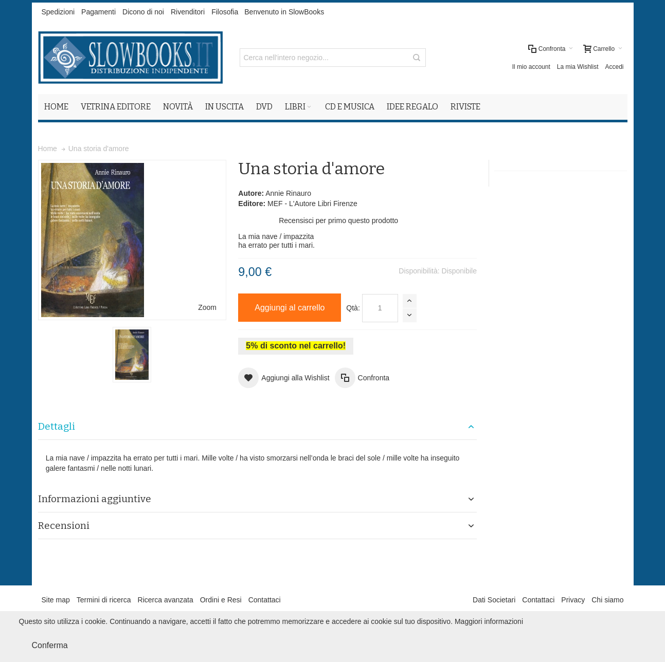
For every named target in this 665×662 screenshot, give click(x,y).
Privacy (573, 600)
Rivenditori (188, 12)
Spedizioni (58, 12)
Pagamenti (98, 12)
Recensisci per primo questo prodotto (338, 220)
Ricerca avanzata (165, 600)
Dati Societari (494, 600)
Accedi (614, 66)
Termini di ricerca (104, 600)
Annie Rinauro (288, 193)
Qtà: (353, 308)
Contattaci (264, 600)
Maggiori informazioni (489, 621)
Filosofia (224, 12)
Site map (56, 600)
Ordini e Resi (221, 600)
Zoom (207, 307)
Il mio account (531, 66)
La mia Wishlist (578, 66)
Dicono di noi (143, 12)
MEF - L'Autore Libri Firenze (312, 203)
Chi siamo (607, 600)
